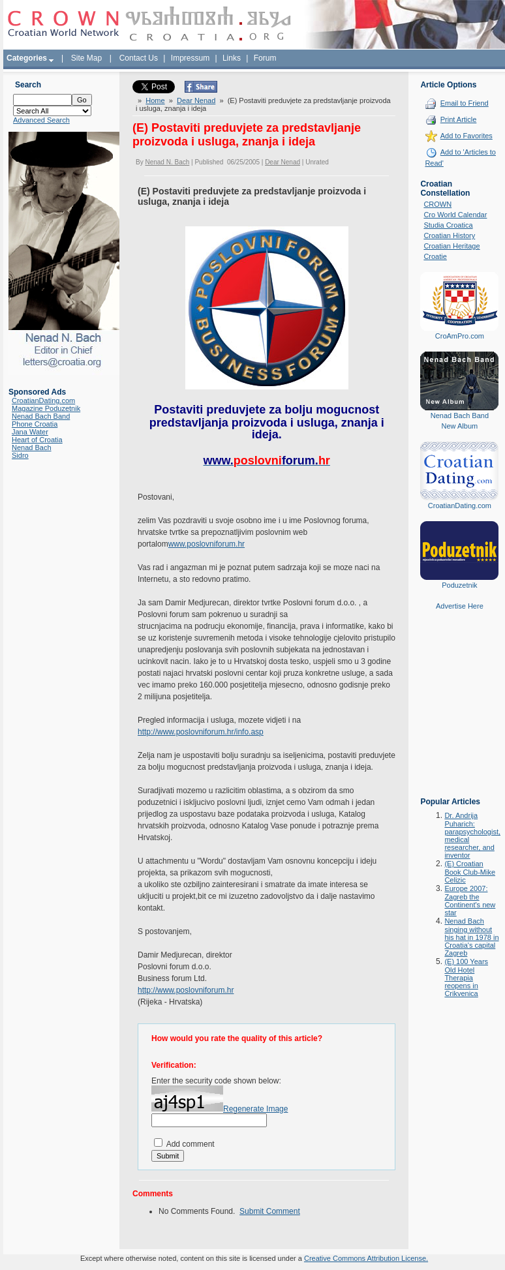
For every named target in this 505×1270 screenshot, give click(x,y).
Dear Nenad (196, 100)
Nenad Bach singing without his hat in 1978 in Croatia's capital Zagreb (471, 937)
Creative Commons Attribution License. (366, 1258)
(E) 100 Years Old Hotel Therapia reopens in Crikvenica (466, 977)
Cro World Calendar (455, 215)
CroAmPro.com (459, 336)
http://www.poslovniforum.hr (186, 990)
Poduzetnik (459, 585)
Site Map (86, 58)
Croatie (434, 256)
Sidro (20, 455)
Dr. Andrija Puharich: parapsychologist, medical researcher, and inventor (472, 835)
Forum (265, 58)
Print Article (458, 119)
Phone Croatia (34, 424)
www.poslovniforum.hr (206, 544)
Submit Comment (269, 1211)
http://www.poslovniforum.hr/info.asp (201, 731)
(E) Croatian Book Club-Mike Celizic (469, 872)
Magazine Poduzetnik (46, 408)
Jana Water (30, 432)
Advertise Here (459, 606)
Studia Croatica (447, 225)
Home (154, 100)
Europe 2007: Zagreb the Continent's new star (469, 900)
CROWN (437, 204)
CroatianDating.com (43, 400)
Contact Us (138, 58)
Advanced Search (41, 120)
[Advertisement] (459, 713)
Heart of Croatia (37, 440)
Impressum (190, 58)
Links (231, 58)
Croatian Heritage (451, 246)
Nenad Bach (32, 447)
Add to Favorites (466, 136)
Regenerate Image (255, 1108)
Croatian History (449, 235)
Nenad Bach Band (41, 416)
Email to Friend (464, 103)
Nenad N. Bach (167, 162)
